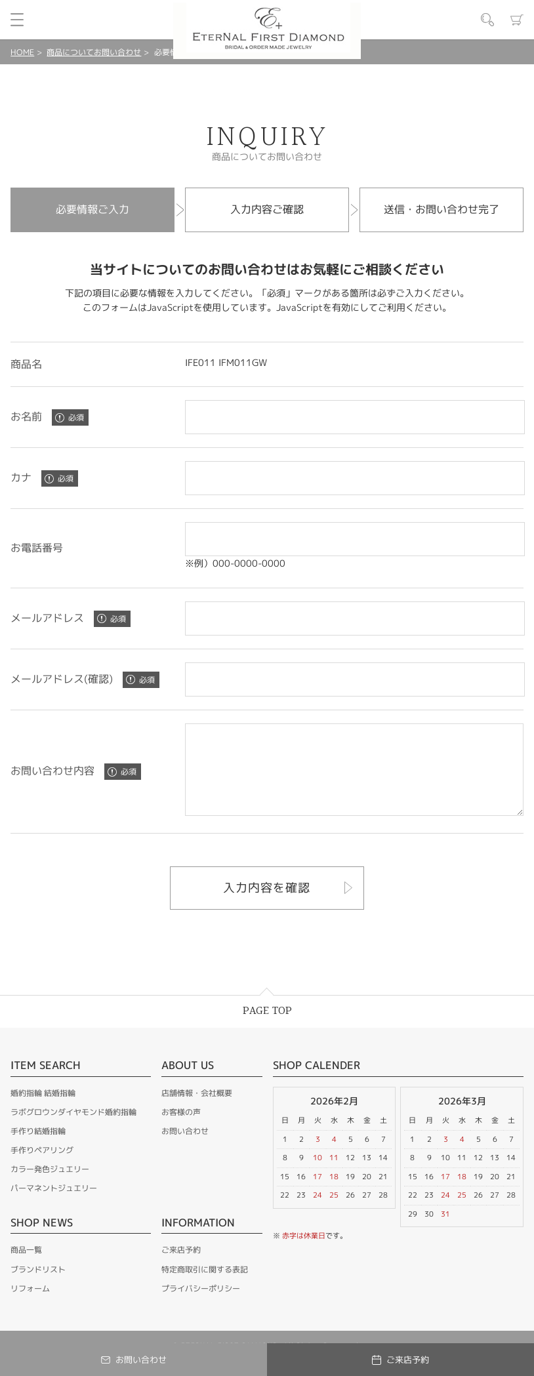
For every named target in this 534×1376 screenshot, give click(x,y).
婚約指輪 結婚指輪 (42, 1110)
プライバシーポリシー (200, 1306)
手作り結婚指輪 (38, 1148)
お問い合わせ (185, 1148)
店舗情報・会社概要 (196, 1110)
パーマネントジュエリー (53, 1205)
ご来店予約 (181, 1267)
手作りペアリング (41, 1167)
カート (517, 19)
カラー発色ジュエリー (49, 1186)
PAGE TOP (267, 1028)
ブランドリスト (38, 1287)
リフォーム (30, 1306)
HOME (22, 52)
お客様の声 (181, 1129)
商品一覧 (26, 1267)
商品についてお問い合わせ (94, 52)
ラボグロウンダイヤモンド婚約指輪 (73, 1129)
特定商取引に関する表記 (204, 1287)
